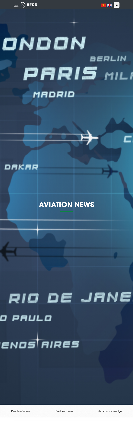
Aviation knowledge (110, 411)
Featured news (64, 411)
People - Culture (20, 411)
